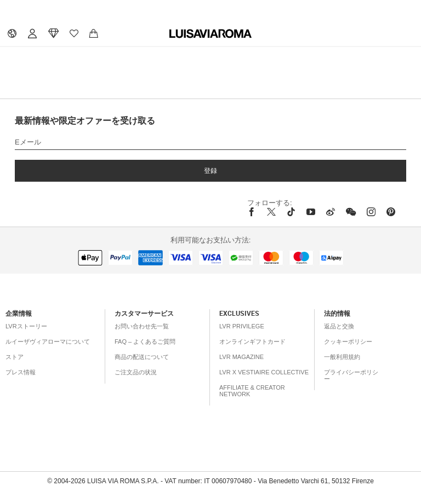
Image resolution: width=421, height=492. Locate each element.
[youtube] (311, 212)
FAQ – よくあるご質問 (145, 341)
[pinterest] (391, 212)
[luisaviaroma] (210, 33)
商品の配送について (142, 357)
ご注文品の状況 (136, 372)
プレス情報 (20, 372)
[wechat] (350, 212)
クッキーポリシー (348, 341)
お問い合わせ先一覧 (142, 326)
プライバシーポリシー (351, 375)
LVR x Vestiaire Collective (264, 372)
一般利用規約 (342, 357)
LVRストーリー (26, 326)
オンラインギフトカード (252, 341)
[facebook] (254, 212)
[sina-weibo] (330, 212)
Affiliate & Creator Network (252, 390)
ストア (14, 357)
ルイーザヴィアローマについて (47, 341)
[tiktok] (291, 212)
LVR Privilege (241, 326)
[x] (271, 212)
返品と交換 (339, 326)
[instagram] (371, 212)
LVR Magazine (241, 357)
